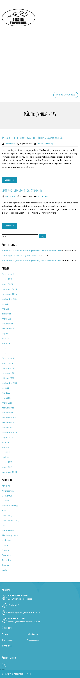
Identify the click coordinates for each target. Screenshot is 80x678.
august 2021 (7, 437)
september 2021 (9, 432)
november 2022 (9, 373)
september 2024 (9, 299)
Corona (5, 500)
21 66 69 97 (13, 605)
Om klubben (7, 640)
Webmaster (10, 143)
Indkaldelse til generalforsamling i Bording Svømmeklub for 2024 (31, 260)
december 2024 (9, 289)
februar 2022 (8, 407)
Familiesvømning (10, 505)
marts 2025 (7, 279)
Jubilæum (6, 540)
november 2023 (9, 328)
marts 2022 (7, 403)
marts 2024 (7, 319)
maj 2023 (6, 348)
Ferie (4, 510)
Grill (3, 525)
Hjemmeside (8, 530)
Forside (5, 634)
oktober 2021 (7, 427)
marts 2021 (7, 462)
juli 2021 (5, 442)
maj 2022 (6, 398)
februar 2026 (8, 274)
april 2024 (6, 313)
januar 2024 (7, 323)
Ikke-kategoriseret (10, 535)
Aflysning (6, 486)
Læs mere (9, 180)
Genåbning (7, 515)
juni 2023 (6, 343)
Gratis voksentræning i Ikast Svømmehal (22, 190)
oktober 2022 (8, 378)
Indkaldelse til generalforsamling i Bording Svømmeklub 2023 (33, 138)
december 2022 (9, 368)
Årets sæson (33, 640)
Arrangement (42, 196)
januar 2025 (7, 284)
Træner (5, 565)
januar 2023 (7, 363)
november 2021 (9, 422)
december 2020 (9, 472)
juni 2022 (6, 393)
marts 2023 (7, 353)
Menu (5, 4)
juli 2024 (6, 304)
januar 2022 (7, 412)
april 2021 (6, 457)
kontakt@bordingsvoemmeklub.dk (24, 612)
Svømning (6, 555)
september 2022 (9, 383)
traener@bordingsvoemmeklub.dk (24, 621)
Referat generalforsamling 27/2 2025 (19, 255)
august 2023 (7, 333)
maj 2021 (6, 452)
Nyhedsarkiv (32, 634)
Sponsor (5, 550)
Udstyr (5, 570)
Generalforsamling (45, 143)
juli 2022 (5, 388)
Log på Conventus (65, 94)
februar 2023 (8, 358)
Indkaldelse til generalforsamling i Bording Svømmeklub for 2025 (31, 250)
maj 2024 (6, 309)
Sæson (5, 545)
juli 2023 (5, 338)
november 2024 (9, 294)
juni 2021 (6, 447)
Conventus (7, 496)
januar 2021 (7, 467)
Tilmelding (7, 560)
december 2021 (9, 417)
